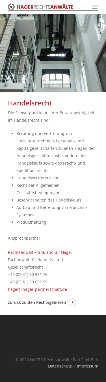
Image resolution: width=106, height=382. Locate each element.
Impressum (87, 366)
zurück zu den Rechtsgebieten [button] (37, 302)
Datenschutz (60, 366)
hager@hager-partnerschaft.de (37, 289)
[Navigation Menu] (95, 7)
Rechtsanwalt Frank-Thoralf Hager (40, 252)
